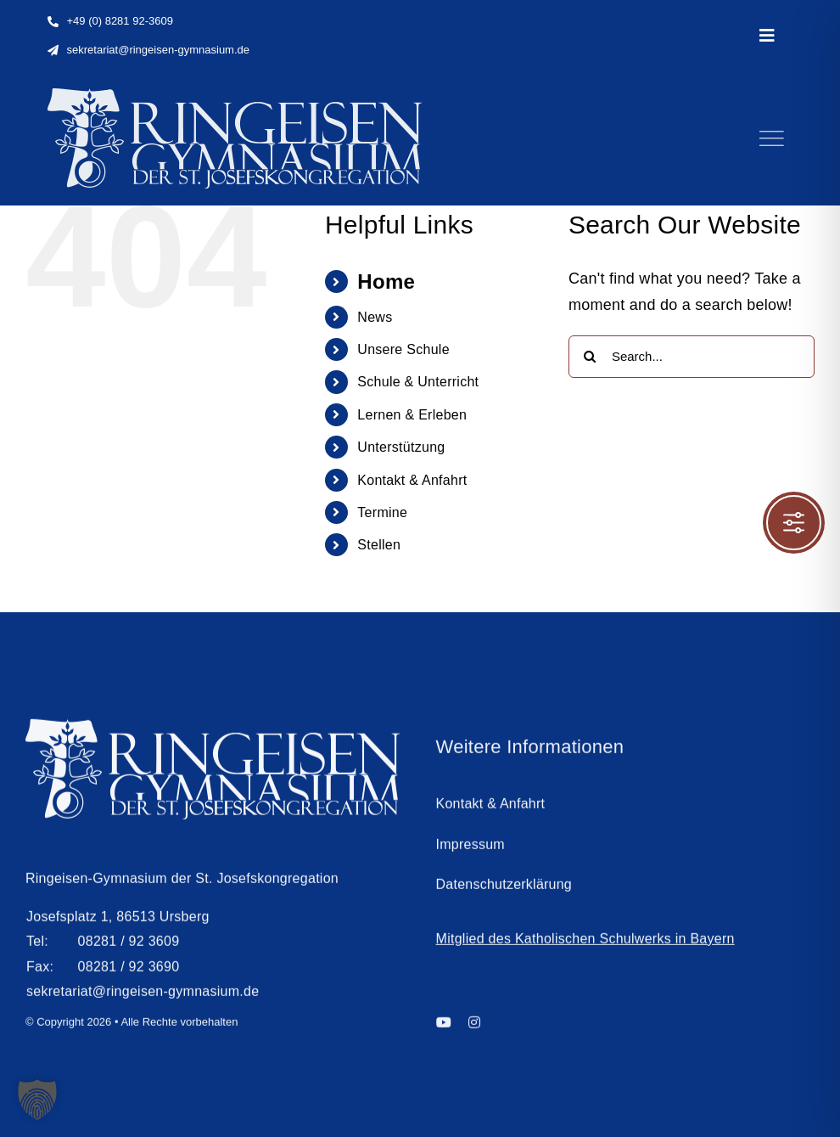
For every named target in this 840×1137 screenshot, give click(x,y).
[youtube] (443, 1026)
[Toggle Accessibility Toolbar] (793, 522)
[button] (37, 1099)
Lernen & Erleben (412, 415)
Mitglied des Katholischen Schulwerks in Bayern (585, 943)
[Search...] (691, 356)
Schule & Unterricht (418, 381)
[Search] (589, 356)
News (374, 317)
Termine (382, 512)
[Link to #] (771, 138)
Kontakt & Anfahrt (412, 480)
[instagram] (474, 1026)
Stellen (378, 545)
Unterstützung (401, 447)
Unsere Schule (403, 349)
